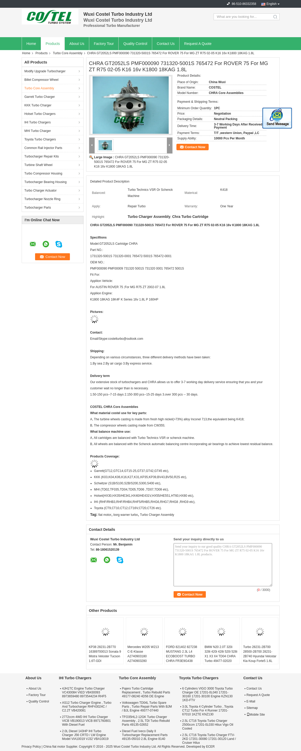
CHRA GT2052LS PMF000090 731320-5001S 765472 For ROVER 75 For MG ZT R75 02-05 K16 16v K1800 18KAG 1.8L (131, 161)
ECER (210, 746)
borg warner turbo (125, 515)
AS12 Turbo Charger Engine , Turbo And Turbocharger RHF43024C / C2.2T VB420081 (86, 706)
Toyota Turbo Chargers (40, 139)
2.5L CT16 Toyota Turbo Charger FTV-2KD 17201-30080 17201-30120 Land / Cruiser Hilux (209, 739)
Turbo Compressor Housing (43, 173)
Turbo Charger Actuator (41, 190)
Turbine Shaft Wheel (39, 165)
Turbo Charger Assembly (157, 515)
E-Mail (251, 701)
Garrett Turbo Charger (40, 97)
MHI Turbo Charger (38, 131)
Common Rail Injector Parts (43, 148)
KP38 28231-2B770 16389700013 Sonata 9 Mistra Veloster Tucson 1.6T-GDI (105, 654)
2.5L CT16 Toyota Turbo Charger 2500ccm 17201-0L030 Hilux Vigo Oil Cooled (207, 724)
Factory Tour (104, 44)
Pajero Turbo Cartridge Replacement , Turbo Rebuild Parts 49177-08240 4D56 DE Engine (146, 692)
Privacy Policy (31, 746)
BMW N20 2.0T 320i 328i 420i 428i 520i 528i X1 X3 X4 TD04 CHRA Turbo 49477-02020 (221, 654)
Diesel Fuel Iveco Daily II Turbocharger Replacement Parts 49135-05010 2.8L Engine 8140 (145, 735)
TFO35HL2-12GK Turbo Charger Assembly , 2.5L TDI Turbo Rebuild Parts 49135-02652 (146, 720)
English (271, 4)
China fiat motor (54, 746)
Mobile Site (256, 714)
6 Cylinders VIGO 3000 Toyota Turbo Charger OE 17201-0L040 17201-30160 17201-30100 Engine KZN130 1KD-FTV (207, 694)
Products (53, 44)
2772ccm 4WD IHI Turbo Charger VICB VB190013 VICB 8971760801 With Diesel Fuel (86, 720)
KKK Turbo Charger (38, 105)
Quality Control (135, 44)
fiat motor (104, 515)
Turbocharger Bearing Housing (46, 182)
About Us (76, 44)
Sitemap (252, 708)
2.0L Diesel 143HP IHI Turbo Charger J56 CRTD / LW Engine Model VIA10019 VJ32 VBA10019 (85, 735)
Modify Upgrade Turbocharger (45, 71)
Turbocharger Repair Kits (42, 156)
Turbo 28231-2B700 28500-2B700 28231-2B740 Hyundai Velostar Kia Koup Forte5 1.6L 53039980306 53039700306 (259, 658)
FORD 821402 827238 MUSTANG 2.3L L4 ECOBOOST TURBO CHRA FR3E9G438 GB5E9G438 (181, 656)
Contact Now (195, 147)
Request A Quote (197, 44)
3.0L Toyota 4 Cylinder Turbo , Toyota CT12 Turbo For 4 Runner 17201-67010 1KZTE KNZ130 (207, 710)
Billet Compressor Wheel (42, 80)
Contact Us (166, 44)
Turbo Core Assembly (68, 53)
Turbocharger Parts (38, 207)
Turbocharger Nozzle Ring (43, 199)
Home (31, 44)
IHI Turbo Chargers (38, 122)
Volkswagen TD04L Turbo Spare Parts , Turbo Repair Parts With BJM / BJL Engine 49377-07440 (147, 706)
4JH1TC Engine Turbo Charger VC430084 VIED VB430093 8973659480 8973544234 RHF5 (84, 692)
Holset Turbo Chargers (40, 114)
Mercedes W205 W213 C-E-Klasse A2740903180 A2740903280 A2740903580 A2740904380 (143, 658)
